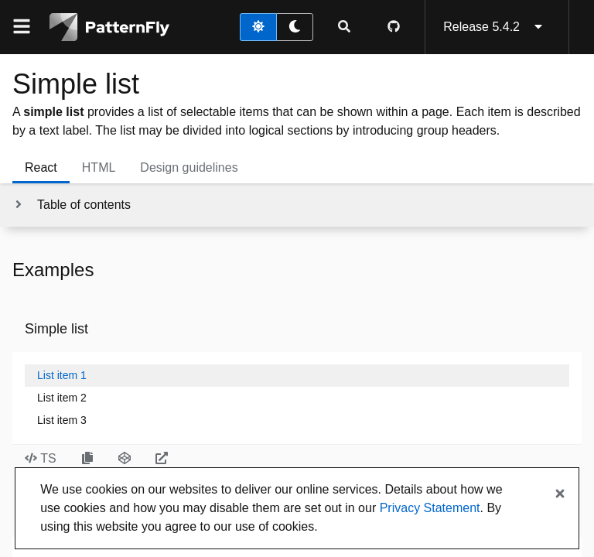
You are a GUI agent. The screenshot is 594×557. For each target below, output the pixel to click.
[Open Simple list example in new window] (161, 459)
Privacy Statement (430, 507)
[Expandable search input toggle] (344, 27)
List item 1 (62, 375)
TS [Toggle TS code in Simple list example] (40, 458)
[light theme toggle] (258, 27)
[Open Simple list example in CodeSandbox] (124, 459)
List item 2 (62, 397)
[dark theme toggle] (294, 27)
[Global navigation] (21, 27)
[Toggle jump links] (71, 205)
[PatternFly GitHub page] (393, 27)
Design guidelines (188, 167)
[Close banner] (560, 494)
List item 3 (62, 420)
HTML (99, 167)
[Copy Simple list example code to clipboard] (87, 459)
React (41, 167)
